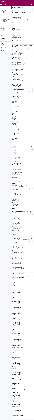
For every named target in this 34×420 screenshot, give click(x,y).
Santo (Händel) (14, 185)
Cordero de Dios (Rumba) (18, 211)
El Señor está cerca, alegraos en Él (19, 89)
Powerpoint (3, 47)
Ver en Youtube (4, 11)
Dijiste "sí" (7, 42)
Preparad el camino (6, 10)
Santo (4, 28)
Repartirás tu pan (16, 146)
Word (2, 50)
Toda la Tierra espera (7, 38)
